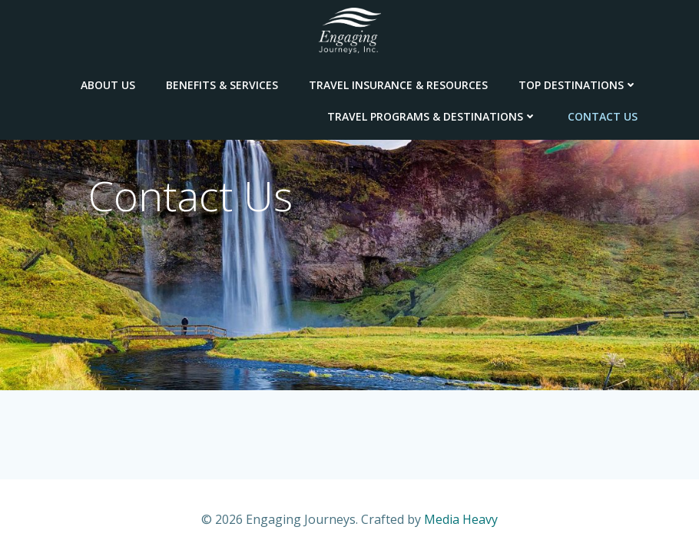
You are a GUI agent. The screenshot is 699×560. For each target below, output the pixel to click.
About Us (108, 85)
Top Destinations (578, 85)
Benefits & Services (222, 85)
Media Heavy (461, 519)
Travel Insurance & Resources (398, 85)
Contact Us (603, 116)
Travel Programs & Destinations (432, 116)
